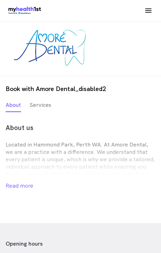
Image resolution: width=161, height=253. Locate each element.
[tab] (13, 106)
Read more (19, 185)
